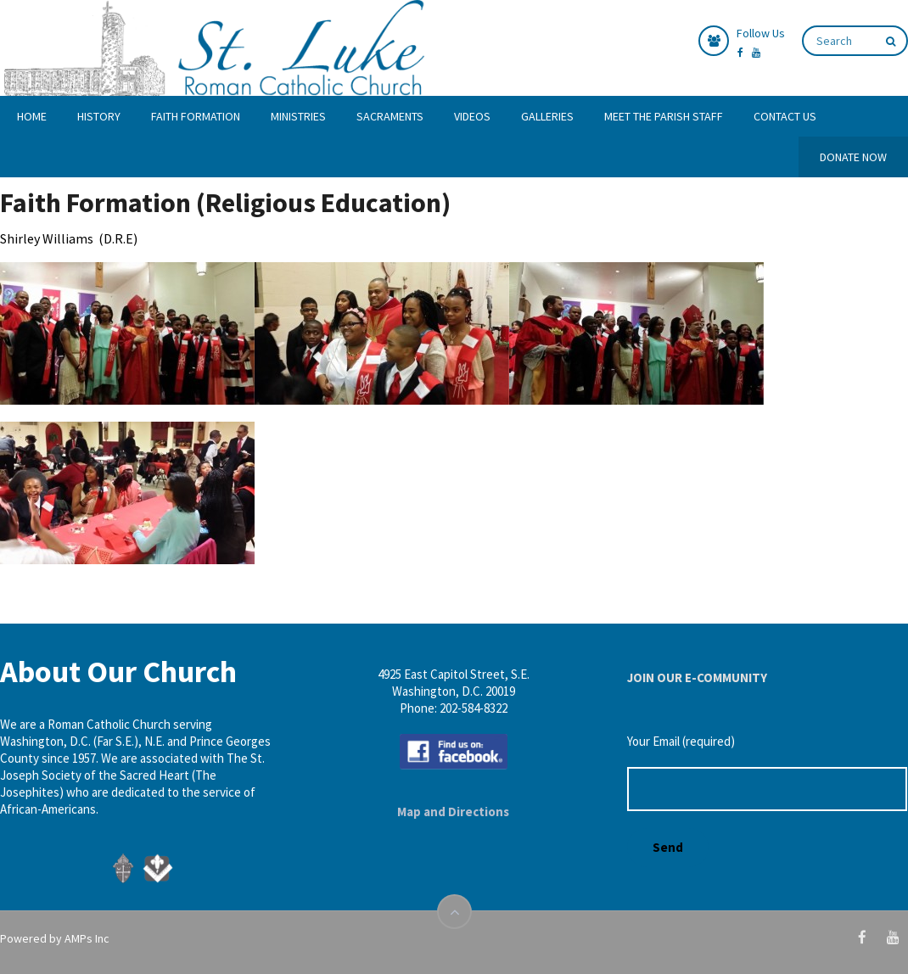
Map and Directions (453, 811)
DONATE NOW (853, 157)
